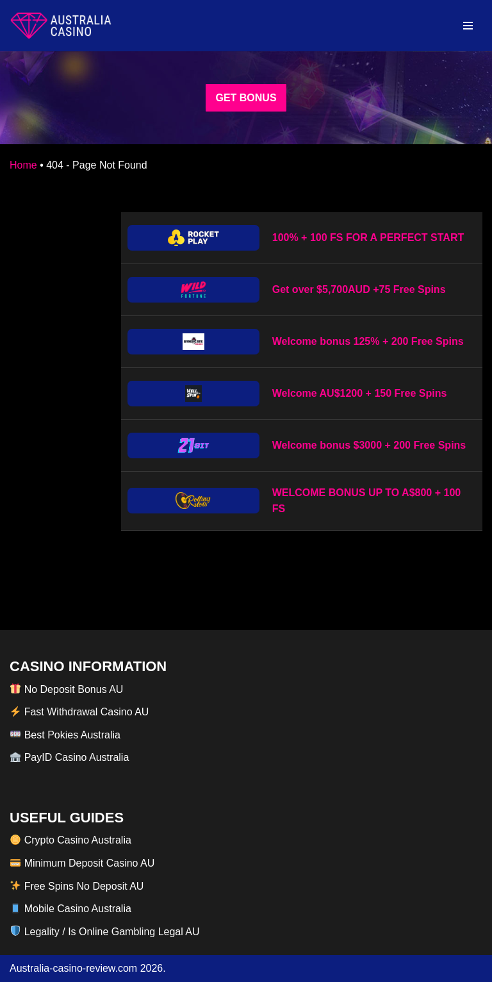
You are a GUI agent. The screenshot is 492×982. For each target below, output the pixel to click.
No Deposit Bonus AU (66, 689)
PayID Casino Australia (69, 757)
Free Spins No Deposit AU (77, 886)
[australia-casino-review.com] (61, 25)
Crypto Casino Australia (70, 840)
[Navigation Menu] (468, 25)
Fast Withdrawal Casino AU (79, 711)
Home (23, 165)
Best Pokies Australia (65, 734)
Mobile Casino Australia (70, 908)
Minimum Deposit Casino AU (82, 863)
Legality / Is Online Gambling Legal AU (104, 931)
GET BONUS (245, 97)
